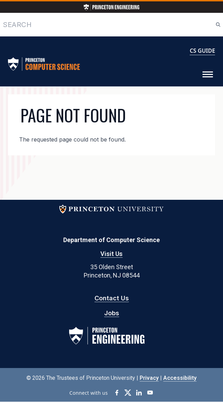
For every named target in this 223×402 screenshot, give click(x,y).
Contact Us (111, 298)
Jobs (111, 313)
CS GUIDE (202, 50)
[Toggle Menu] (207, 75)
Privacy (149, 378)
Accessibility (180, 378)
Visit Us (111, 253)
